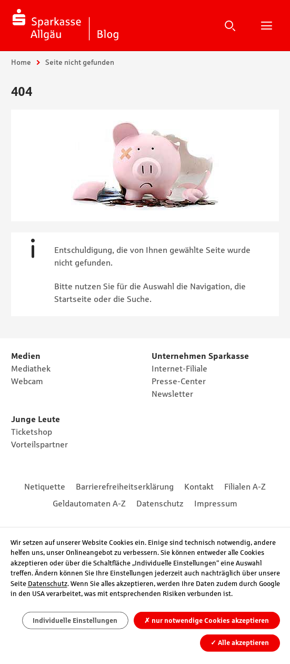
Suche (230, 25)
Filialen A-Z (245, 486)
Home (21, 62)
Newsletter (172, 393)
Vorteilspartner (39, 444)
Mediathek (31, 368)
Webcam (27, 381)
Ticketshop (31, 431)
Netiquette (44, 486)
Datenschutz (160, 503)
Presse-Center (179, 381)
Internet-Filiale (179, 368)
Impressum (215, 503)
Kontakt (199, 486)
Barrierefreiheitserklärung (125, 486)
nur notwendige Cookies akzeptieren (206, 620)
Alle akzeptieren (240, 643)
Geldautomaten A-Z (89, 503)
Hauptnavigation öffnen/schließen (266, 25)
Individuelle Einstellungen (75, 620)
